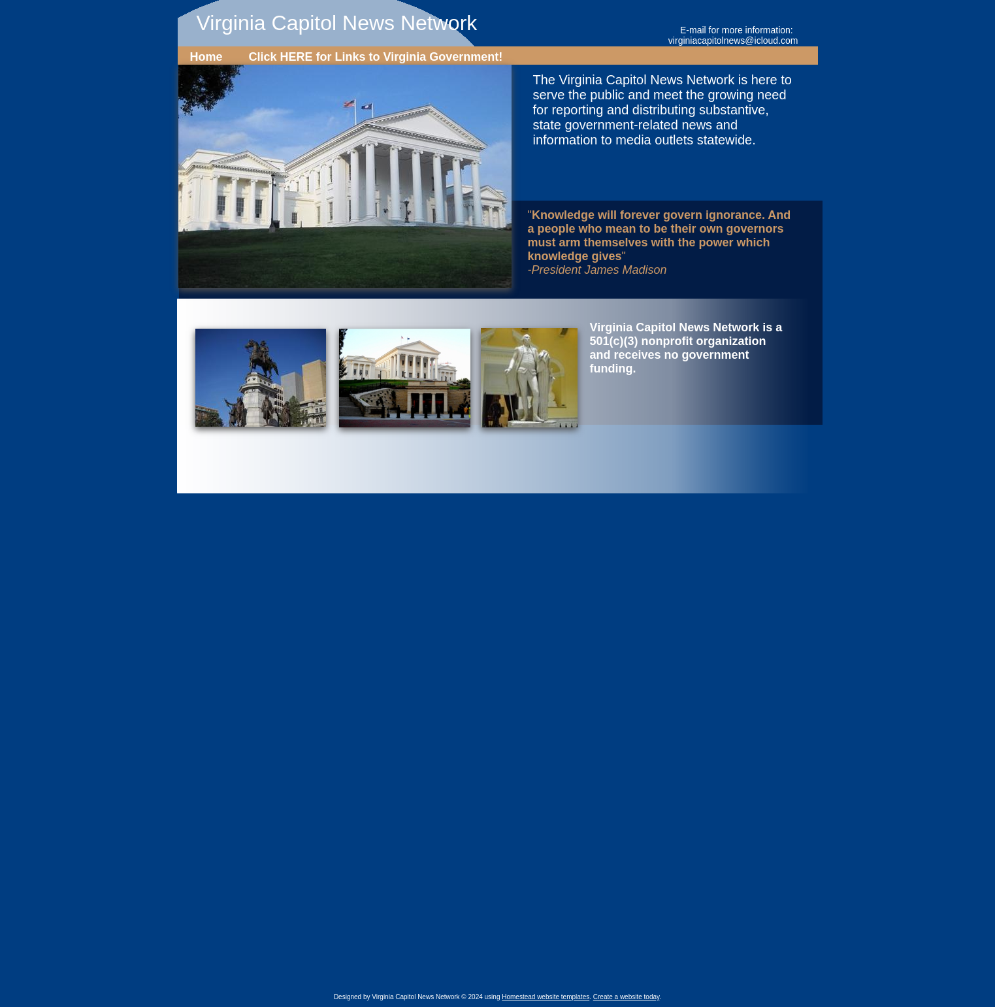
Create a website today (626, 996)
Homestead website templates (545, 996)
